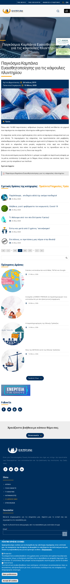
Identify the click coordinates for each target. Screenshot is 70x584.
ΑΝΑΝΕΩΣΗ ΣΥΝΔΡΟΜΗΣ (51, 2)
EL (63, 2)
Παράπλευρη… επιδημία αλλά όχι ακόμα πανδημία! (33, 195)
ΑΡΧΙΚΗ (8, 484)
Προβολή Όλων (33, 378)
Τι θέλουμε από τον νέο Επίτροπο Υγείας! (29, 217)
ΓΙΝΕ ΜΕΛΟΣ (21, 2)
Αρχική (27, 55)
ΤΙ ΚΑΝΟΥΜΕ (9, 492)
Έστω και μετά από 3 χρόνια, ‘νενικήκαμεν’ (29, 228)
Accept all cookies (10, 582)
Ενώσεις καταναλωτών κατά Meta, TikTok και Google (45, 270)
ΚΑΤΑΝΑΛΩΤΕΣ (11, 495)
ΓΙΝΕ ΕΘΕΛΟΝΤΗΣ (34, 2)
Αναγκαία (7, 555)
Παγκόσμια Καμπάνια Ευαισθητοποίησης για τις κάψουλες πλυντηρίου (34, 173)
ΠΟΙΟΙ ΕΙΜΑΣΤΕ (10, 488)
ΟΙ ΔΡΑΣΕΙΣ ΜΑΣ (38, 55)
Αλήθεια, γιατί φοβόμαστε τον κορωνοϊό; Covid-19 (33, 206)
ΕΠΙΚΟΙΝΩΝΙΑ (10, 503)
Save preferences (9, 575)
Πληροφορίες (47, 551)
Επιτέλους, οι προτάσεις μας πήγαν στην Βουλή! (32, 239)
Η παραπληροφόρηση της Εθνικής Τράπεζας (42, 323)
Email (5, 529)
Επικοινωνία (33, 435)
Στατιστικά (8, 564)
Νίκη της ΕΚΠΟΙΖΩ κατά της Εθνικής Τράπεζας (43, 350)
